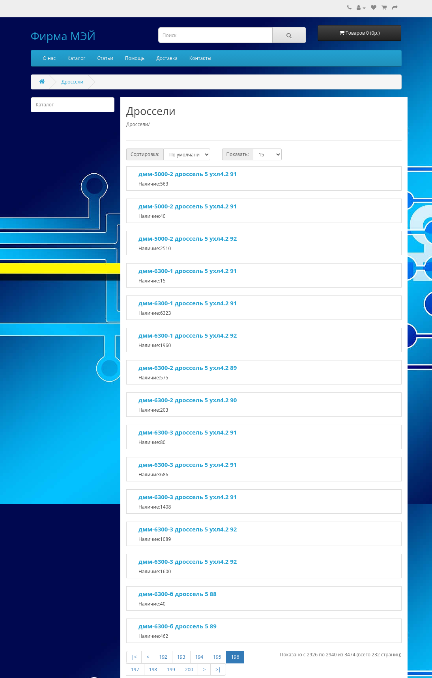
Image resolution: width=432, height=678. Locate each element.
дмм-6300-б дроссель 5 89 (177, 626)
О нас (49, 58)
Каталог (76, 58)
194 (199, 657)
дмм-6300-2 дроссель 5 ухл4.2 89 (187, 368)
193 (181, 657)
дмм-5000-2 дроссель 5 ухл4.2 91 (187, 174)
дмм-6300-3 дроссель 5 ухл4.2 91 (187, 432)
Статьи (105, 58)
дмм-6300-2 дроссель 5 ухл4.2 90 (187, 400)
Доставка (167, 58)
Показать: (237, 154)
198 (153, 669)
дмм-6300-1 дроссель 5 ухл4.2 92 (187, 335)
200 (189, 669)
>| (218, 669)
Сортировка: (145, 154)
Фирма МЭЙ (63, 35)
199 (171, 669)
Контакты (200, 58)
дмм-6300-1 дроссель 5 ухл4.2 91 (187, 271)
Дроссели (73, 81)
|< (134, 657)
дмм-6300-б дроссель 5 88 (177, 594)
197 (135, 669)
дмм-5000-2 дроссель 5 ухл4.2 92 (187, 238)
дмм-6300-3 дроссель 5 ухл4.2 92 (187, 529)
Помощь (135, 58)
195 (217, 657)
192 (163, 657)
